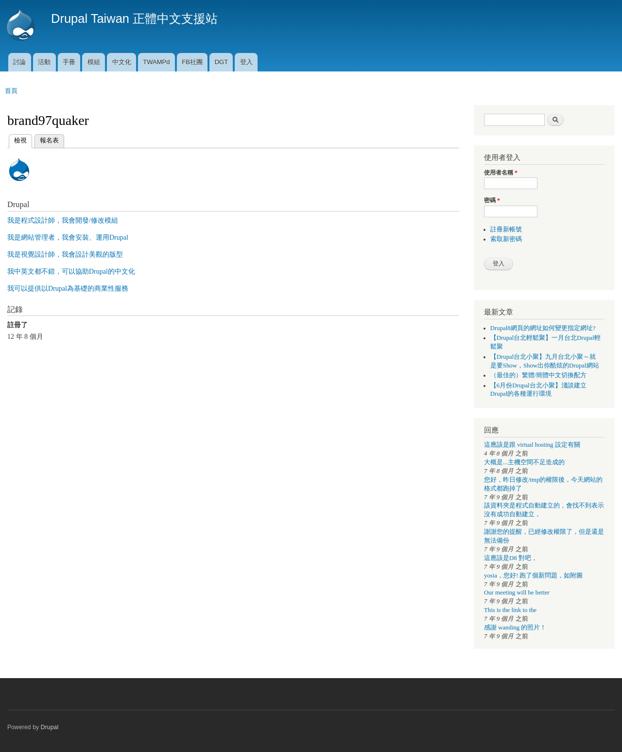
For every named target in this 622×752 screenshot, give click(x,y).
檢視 (20, 139)
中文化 (121, 62)
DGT (221, 62)
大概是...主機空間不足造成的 (524, 462)
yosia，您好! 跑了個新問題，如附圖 (533, 575)
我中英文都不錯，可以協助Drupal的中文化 (71, 271)
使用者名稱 (501, 172)
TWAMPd (156, 62)
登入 (246, 62)
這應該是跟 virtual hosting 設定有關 (532, 444)
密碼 (492, 200)
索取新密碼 (506, 239)
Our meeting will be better (517, 592)
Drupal (50, 727)
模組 (93, 62)
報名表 (49, 140)
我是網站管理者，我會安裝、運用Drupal (67, 237)
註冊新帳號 (506, 229)
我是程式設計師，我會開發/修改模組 (62, 220)
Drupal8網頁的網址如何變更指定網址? (543, 328)
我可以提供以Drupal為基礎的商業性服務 (67, 288)
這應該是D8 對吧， (510, 558)
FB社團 (192, 62)
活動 (44, 62)
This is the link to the (510, 610)
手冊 (69, 62)
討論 (19, 62)
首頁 (11, 90)
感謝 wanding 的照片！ (515, 627)
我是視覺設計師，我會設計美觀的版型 (65, 254)
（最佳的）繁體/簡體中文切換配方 (538, 375)
